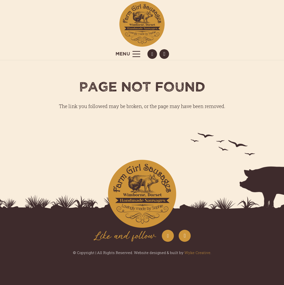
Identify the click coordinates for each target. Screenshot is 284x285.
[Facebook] (152, 54)
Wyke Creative (197, 252)
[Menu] (128, 54)
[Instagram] (164, 54)
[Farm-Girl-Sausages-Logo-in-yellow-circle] (142, 24)
